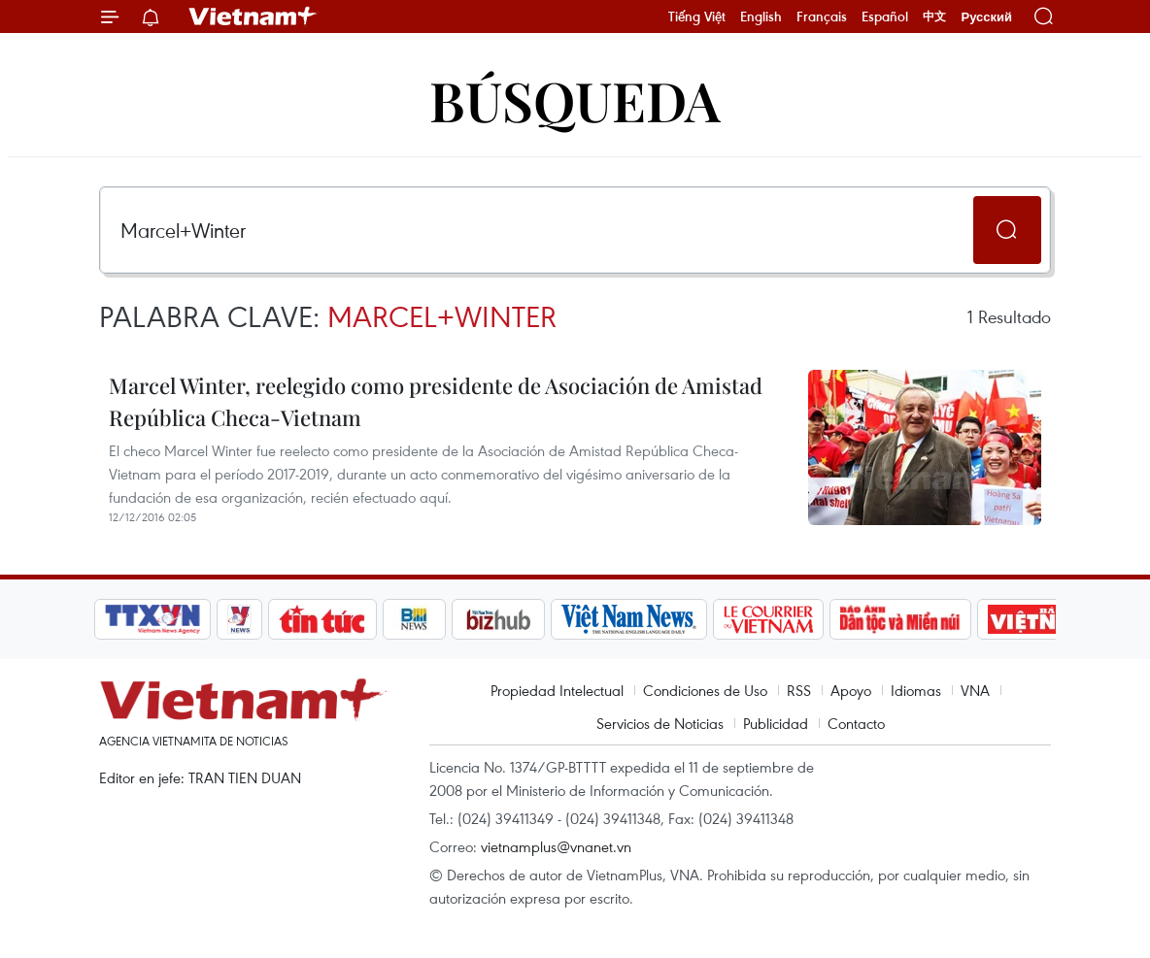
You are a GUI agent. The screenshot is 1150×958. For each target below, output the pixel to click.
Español (885, 16)
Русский (986, 17)
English (761, 16)
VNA (975, 690)
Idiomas (916, 690)
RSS (799, 690)
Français (821, 16)
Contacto (856, 723)
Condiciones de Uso (705, 690)
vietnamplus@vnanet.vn (556, 846)
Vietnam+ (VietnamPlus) (253, 16)
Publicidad (775, 723)
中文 (934, 16)
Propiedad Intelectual (557, 690)
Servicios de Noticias (660, 723)
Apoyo (850, 690)
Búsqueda (575, 99)
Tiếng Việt (697, 16)
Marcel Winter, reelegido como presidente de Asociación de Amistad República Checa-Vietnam (435, 401)
